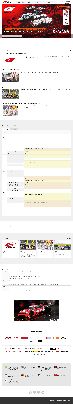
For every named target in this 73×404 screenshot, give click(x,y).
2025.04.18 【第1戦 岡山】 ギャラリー (12, 69)
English (15, 398)
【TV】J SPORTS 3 (14, 184)
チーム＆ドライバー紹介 (51, 2)
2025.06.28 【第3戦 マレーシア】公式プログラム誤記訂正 (16, 53)
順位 (42, 2)
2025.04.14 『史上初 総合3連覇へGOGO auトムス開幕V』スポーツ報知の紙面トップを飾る (22, 103)
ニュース (29, 2)
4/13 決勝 (14, 129)
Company (11, 398)
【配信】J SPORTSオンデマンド (14, 185)
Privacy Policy (5, 398)
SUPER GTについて (21, 2)
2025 (58, 35)
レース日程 (37, 2)
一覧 (70, 50)
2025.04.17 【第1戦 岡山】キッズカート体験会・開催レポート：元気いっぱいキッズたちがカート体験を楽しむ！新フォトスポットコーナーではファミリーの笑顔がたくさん (36, 87)
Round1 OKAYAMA (66, 35)
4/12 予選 (6, 129)
